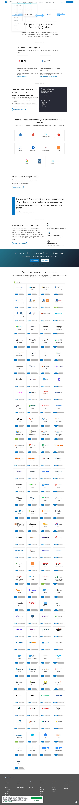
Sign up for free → (34, 260)
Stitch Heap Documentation (22, 76)
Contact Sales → (45, 260)
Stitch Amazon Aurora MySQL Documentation (49, 76)
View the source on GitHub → (18, 109)
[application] (76, 802)
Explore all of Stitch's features (19, 243)
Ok (36, 797)
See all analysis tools (17, 187)
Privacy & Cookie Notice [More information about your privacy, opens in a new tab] (8, 801)
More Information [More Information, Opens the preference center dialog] (36, 800)
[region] (22, 799)
